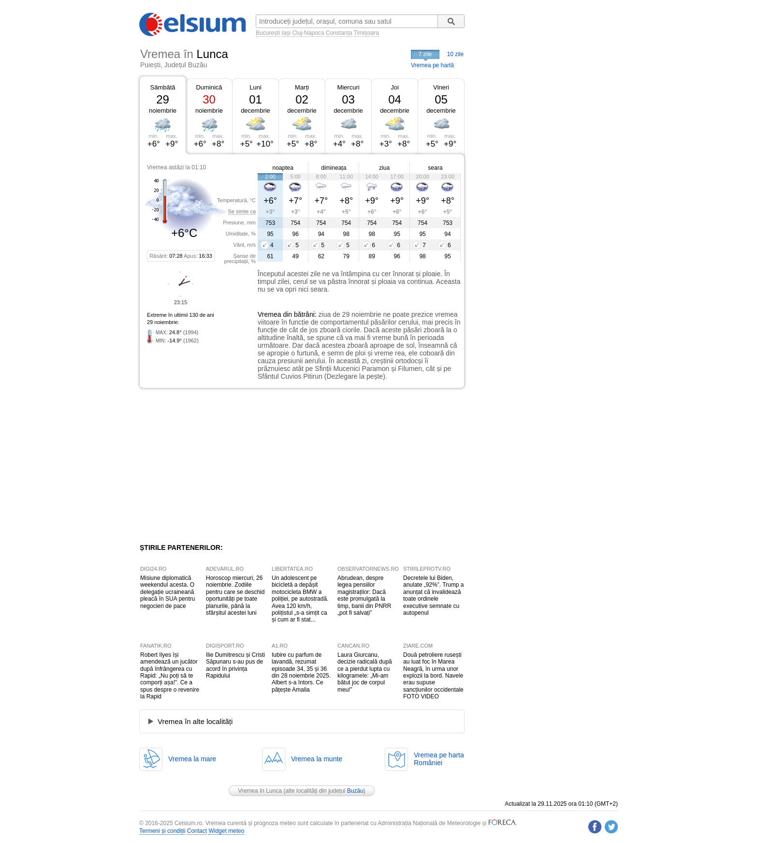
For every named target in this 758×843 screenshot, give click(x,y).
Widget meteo (226, 831)
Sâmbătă (162, 87)
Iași (286, 33)
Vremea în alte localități (195, 721)
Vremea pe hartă (432, 65)
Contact (197, 831)
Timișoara (366, 33)
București (268, 33)
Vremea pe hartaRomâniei (439, 759)
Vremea (269, 314)
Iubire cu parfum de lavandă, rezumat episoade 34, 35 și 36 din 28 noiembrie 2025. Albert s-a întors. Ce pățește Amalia (301, 672)
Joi (395, 87)
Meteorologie (464, 823)
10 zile (455, 54)
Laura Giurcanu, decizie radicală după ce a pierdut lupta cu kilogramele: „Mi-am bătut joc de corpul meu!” (364, 672)
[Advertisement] (218, 465)
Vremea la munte (316, 759)
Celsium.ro (188, 823)
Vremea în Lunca (260, 790)
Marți (302, 87)
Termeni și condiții (162, 831)
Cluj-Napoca (308, 33)
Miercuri (348, 87)
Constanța (339, 33)
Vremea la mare (192, 759)
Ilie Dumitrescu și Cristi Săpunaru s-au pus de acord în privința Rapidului (235, 665)
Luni (255, 87)
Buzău (355, 790)
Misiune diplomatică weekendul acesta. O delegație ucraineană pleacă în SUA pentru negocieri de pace (167, 592)
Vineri (441, 87)
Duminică (209, 87)
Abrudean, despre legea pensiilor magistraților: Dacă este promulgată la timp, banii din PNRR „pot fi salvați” (364, 595)
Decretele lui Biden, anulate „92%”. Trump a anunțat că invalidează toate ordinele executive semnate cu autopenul (433, 595)
